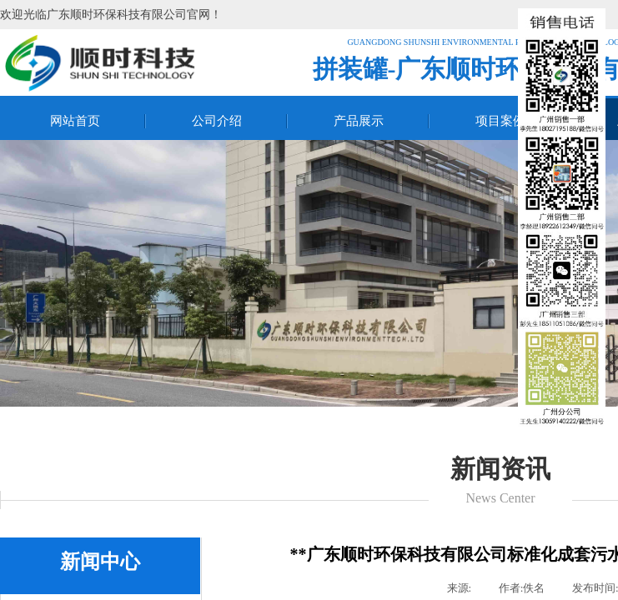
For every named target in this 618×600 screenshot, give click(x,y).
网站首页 (75, 121)
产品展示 (359, 121)
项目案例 (500, 121)
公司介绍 (217, 121)
